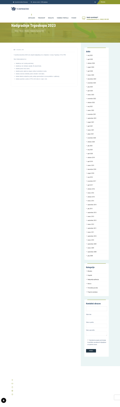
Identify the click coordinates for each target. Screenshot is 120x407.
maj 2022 (90, 106)
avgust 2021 (91, 122)
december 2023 (92, 79)
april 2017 (90, 185)
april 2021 (90, 126)
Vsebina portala (63, 18)
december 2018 (92, 169)
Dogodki (90, 275)
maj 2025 (90, 55)
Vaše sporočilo (96, 332)
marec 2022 (91, 110)
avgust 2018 (91, 173)
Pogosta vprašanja (92, 292)
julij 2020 (90, 146)
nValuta (51, 18)
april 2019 (90, 161)
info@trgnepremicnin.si (20, 383)
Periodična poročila (93, 288)
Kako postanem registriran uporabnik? (96, 376)
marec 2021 (91, 130)
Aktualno (31, 18)
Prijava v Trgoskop (41, 383)
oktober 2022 (91, 102)
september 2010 (92, 236)
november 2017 (92, 181)
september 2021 (92, 118)
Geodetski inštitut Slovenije (21, 2)
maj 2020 (90, 149)
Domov (15, 31)
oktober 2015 (91, 197)
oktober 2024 (91, 63)
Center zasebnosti (66, 386)
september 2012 (92, 220)
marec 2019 (91, 165)
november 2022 (92, 98)
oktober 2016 (91, 189)
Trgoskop (41, 18)
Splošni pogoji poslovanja (68, 376)
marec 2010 (91, 240)
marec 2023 (91, 94)
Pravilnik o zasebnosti (67, 380)
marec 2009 (91, 248)
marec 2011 (91, 232)
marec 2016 (91, 193)
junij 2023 (90, 87)
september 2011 (92, 228)
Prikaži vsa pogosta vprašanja (94, 385)
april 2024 (90, 71)
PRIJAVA (103, 2)
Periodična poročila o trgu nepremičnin (46, 389)
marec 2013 (91, 216)
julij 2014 (90, 208)
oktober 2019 (91, 157)
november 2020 (92, 138)
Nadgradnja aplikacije (93, 279)
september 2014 (92, 204)
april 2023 (90, 91)
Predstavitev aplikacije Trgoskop (45, 380)
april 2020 (90, 153)
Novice (89, 283)
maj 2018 (90, 177)
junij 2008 (90, 256)
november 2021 (92, 114)
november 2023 (92, 83)
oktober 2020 (91, 142)
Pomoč (74, 18)
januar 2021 (91, 134)
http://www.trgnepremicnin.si (21, 391)
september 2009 (92, 244)
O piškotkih (64, 383)
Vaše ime (96, 317)
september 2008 (92, 252)
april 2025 (90, 59)
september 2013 (92, 212)
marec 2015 (91, 201)
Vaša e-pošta (96, 324)
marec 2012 (91, 224)
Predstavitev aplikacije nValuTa (44, 386)
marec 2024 (91, 75)
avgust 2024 (91, 67)
